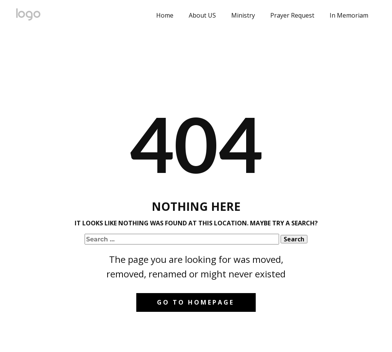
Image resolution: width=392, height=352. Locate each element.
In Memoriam (349, 15)
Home (164, 15)
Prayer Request (292, 15)
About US (202, 15)
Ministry (243, 15)
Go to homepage (195, 302)
